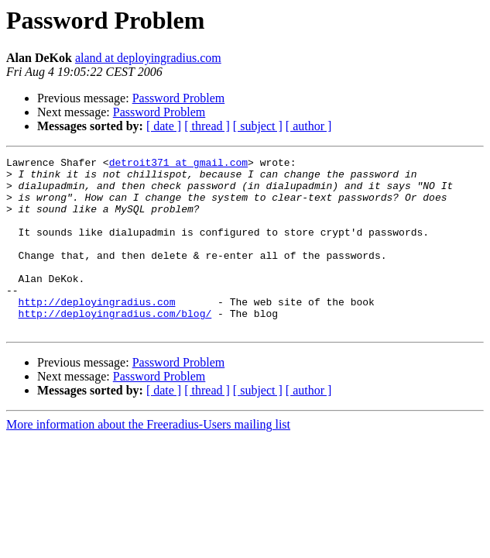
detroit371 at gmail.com (178, 164)
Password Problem (178, 98)
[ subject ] (258, 126)
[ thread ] (207, 126)
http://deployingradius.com (97, 332)
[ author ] (309, 126)
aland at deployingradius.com (148, 57)
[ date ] (163, 126)
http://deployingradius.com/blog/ (115, 346)
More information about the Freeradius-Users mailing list (148, 459)
